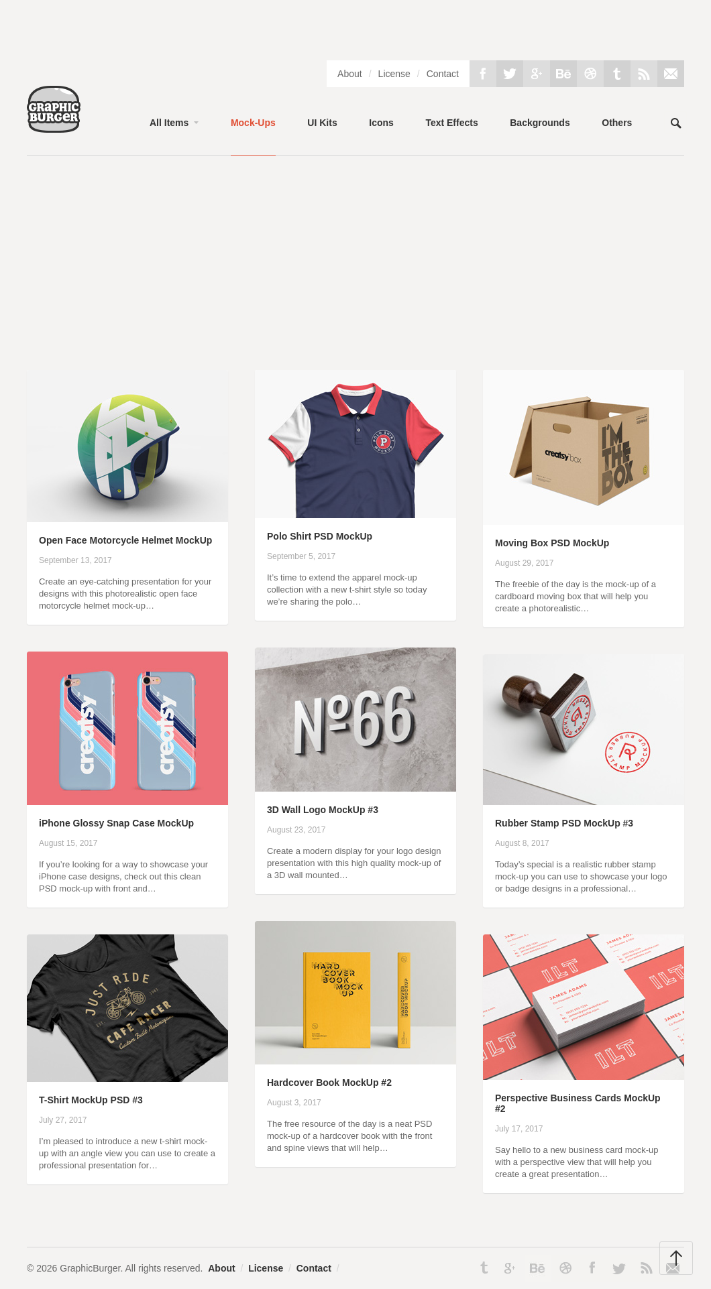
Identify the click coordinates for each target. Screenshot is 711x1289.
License (394, 73)
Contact (443, 73)
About (349, 73)
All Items (169, 122)
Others (617, 122)
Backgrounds (539, 122)
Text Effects (451, 122)
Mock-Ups (253, 122)
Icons (381, 122)
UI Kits (322, 122)
